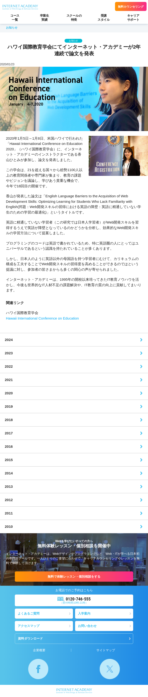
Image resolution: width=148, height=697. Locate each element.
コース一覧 (14, 17)
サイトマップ (105, 650)
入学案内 (84, 613)
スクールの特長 (74, 17)
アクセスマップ (28, 626)
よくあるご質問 (28, 613)
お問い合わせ (87, 626)
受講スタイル (104, 17)
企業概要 (39, 650)
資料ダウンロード (30, 638)
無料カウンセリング (131, 6)
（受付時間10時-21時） (74, 600)
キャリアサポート (133, 17)
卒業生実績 (44, 17)
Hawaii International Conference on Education (42, 318)
